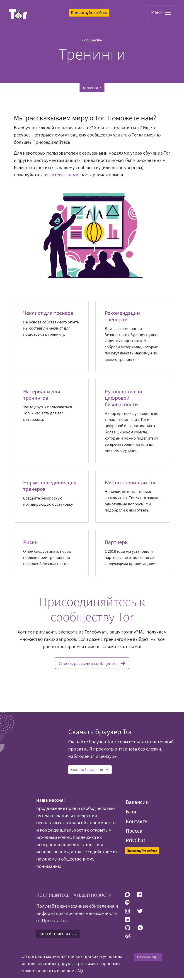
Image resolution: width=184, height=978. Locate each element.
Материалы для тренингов (41, 395)
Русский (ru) (147, 957)
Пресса (134, 830)
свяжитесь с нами (59, 175)
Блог (131, 811)
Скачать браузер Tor (90, 769)
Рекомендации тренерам (122, 316)
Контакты (137, 821)
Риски (30, 542)
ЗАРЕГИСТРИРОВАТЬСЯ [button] (58, 934)
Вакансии (137, 802)
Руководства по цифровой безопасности (123, 398)
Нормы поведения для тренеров (49, 486)
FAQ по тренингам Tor (130, 482)
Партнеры (116, 542)
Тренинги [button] (90, 87)
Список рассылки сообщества (92, 662)
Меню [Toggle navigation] (161, 12)
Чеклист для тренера (48, 312)
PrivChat (135, 840)
